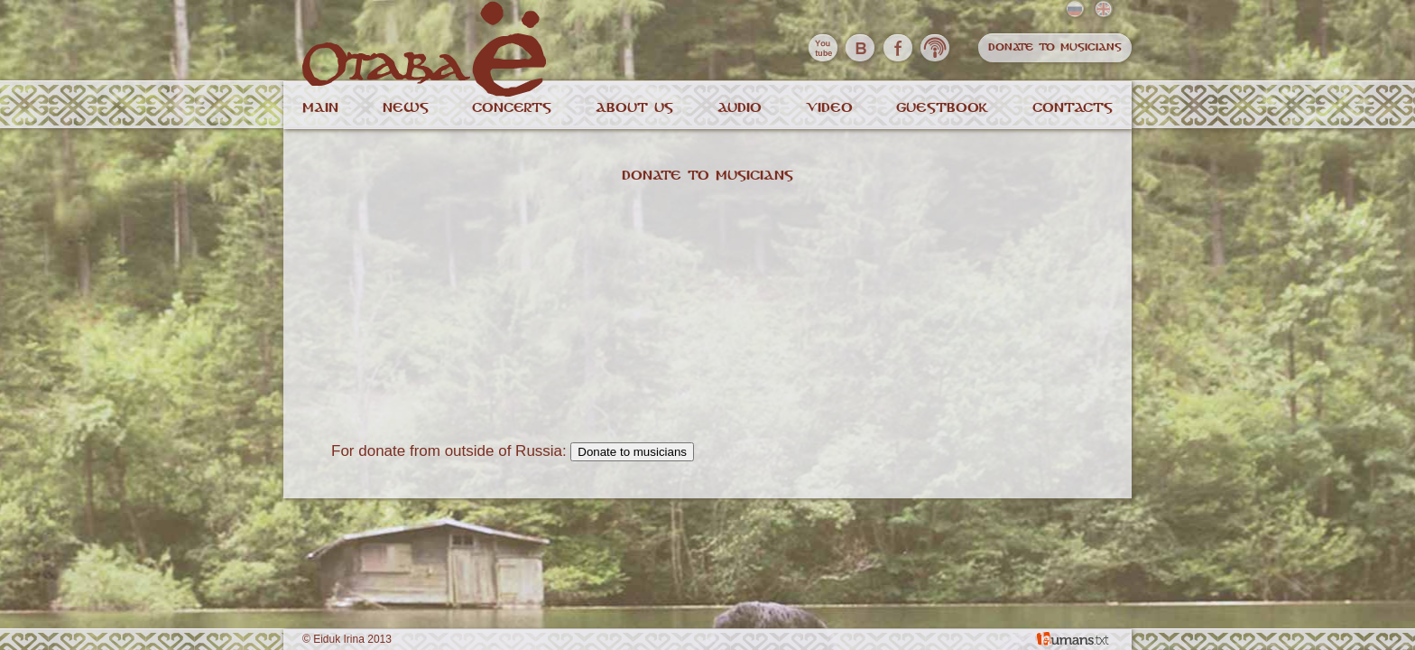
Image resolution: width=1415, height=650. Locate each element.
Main (320, 107)
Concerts (511, 107)
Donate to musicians (1055, 47)
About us (634, 107)
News (406, 107)
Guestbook (942, 107)
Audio (739, 107)
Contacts (1072, 107)
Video (829, 107)
